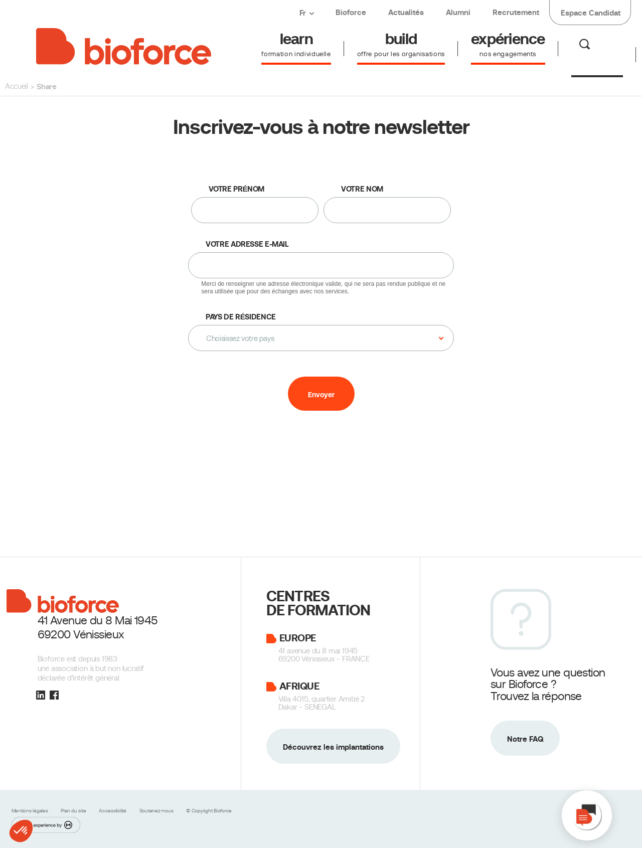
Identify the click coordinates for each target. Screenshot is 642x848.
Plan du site (74, 810)
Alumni (458, 12)
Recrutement (516, 12)
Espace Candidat (590, 13)
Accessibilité (113, 810)
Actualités (406, 12)
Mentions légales (31, 810)
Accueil (16, 86)
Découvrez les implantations (333, 747)
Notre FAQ (525, 739)
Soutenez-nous (157, 810)
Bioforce (351, 12)
